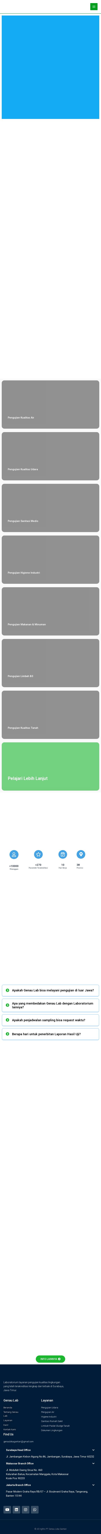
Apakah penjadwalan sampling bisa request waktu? (48, 1020)
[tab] (50, 990)
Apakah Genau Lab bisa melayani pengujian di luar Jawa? (53, 990)
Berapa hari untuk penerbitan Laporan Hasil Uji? (46, 1034)
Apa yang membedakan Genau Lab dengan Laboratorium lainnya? (52, 1005)
